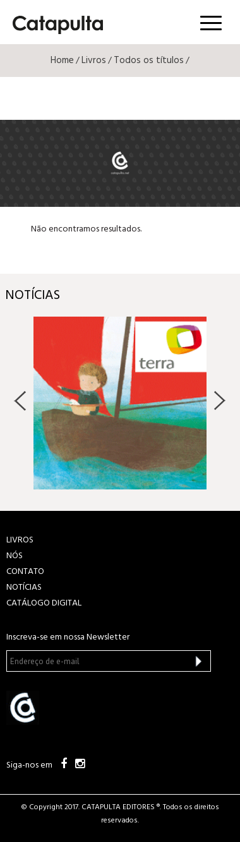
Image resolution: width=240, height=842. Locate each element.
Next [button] (219, 400)
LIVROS (19, 540)
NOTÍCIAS (24, 587)
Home (62, 60)
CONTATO (25, 571)
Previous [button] (20, 400)
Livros (93, 60)
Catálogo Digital (43, 603)
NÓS (14, 556)
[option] (120, 403)
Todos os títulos (149, 60)
